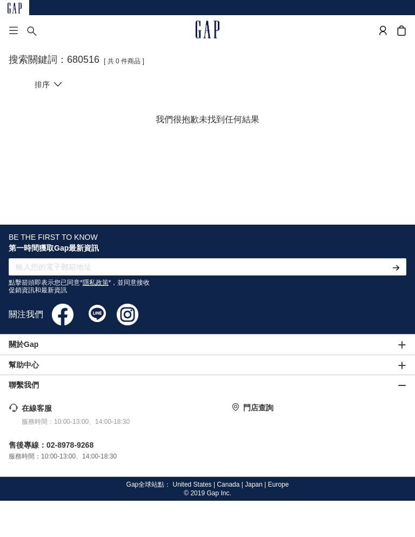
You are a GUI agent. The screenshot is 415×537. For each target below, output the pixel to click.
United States (192, 484)
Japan (254, 484)
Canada (228, 484)
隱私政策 (96, 282)
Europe (278, 484)
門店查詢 (258, 407)
